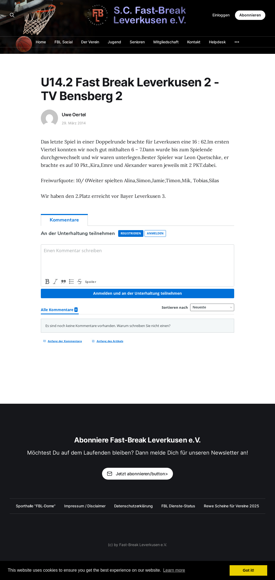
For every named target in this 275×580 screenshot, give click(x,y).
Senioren (137, 42)
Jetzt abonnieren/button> (137, 473)
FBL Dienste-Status (178, 506)
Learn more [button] (174, 570)
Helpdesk (217, 42)
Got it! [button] (248, 570)
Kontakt (193, 42)
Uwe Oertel (74, 114)
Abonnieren (250, 15)
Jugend (114, 42)
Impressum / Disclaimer (84, 506)
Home (41, 42)
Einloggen (221, 15)
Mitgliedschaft (166, 42)
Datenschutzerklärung (133, 506)
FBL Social (64, 42)
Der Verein (90, 42)
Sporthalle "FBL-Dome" (36, 506)
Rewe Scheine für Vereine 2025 (231, 506)
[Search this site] (12, 15)
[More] (237, 42)
